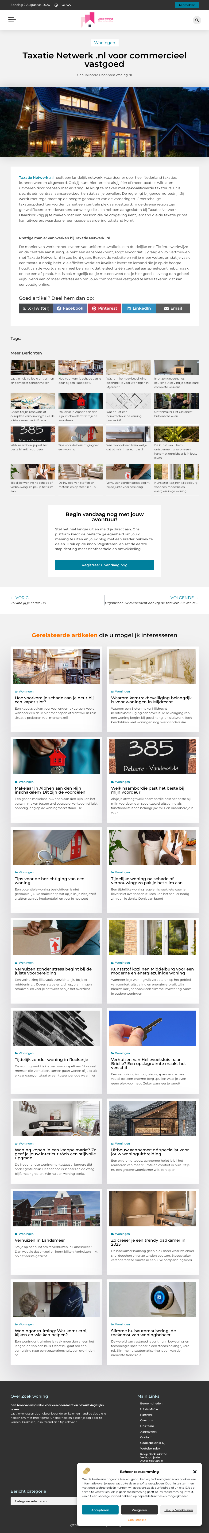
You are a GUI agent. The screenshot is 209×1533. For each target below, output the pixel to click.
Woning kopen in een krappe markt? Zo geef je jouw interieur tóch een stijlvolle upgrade (56, 1154)
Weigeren (139, 1510)
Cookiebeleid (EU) (152, 1443)
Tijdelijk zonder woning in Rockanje (51, 1059)
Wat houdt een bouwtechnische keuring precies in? (124, 416)
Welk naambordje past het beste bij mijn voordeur (147, 790)
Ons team (147, 1426)
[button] (195, 1471)
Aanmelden (148, 1431)
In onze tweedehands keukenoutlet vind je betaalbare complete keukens (176, 383)
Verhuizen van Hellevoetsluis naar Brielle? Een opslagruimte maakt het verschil (148, 1063)
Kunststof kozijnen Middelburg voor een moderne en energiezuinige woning (175, 487)
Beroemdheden (151, 1403)
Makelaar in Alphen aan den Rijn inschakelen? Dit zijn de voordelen (77, 416)
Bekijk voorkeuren (178, 1510)
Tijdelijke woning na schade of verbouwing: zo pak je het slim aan (32, 487)
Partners (146, 1414)
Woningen (104, 42)
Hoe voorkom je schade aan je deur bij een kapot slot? (54, 700)
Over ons (146, 1420)
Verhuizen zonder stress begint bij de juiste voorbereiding (53, 971)
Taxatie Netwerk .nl (36, 177)
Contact (146, 1437)
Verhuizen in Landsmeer (40, 1240)
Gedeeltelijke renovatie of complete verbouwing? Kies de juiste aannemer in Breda (32, 416)
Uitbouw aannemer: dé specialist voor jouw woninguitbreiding (150, 1152)
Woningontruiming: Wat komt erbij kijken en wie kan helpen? (51, 1332)
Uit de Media (149, 1409)
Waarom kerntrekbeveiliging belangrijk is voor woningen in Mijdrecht (127, 383)
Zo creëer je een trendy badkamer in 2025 (148, 1242)
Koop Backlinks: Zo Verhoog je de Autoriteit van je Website (153, 1459)
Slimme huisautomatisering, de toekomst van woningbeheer (143, 1332)
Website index (150, 1448)
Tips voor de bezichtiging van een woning (50, 880)
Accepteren (100, 1510)
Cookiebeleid (137, 1520)
